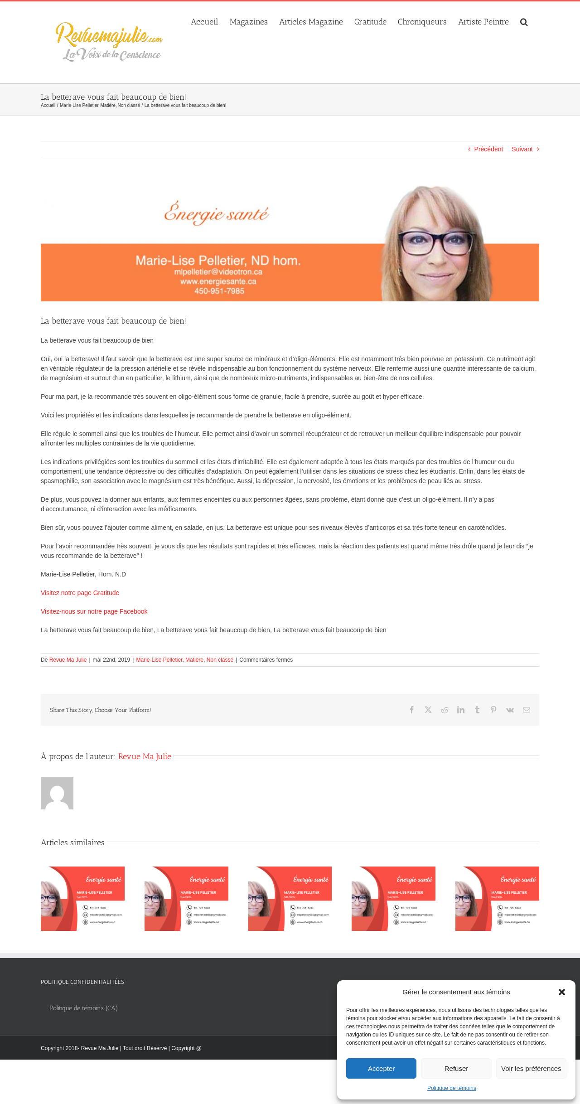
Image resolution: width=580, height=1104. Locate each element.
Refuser (457, 1068)
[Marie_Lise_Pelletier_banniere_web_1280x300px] (290, 242)
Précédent (488, 149)
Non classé (220, 660)
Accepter (381, 1068)
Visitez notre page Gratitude (80, 592)
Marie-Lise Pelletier (159, 660)
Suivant (522, 149)
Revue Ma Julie (68, 660)
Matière (194, 660)
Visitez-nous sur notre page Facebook (94, 611)
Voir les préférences (531, 1068)
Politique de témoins (451, 1088)
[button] (561, 992)
